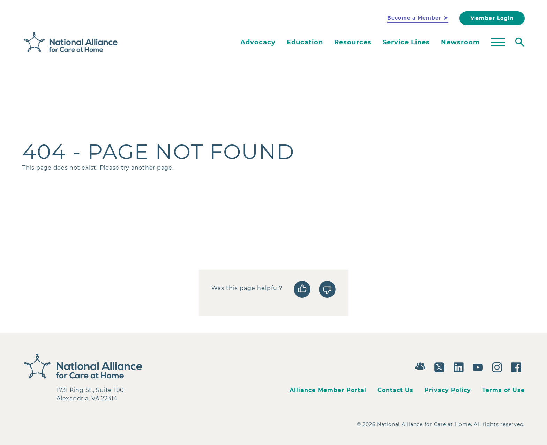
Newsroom (460, 42)
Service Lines (406, 42)
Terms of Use (503, 390)
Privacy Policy (448, 390)
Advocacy (258, 42)
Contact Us (395, 390)
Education (305, 42)
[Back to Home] (70, 42)
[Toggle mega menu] (498, 42)
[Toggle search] (520, 42)
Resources (353, 42)
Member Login (492, 18)
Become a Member (414, 18)
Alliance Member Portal (328, 390)
